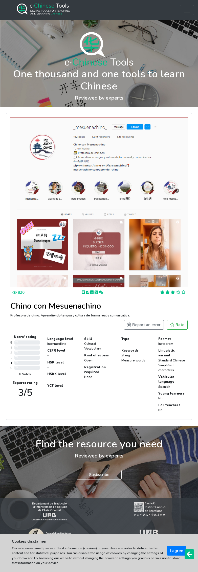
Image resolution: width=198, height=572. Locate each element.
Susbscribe (99, 474)
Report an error (144, 325)
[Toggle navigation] (187, 10)
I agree (176, 551)
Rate (177, 325)
